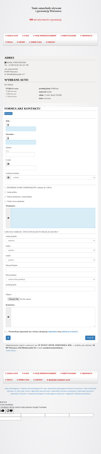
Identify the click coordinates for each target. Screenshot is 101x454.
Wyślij (90, 338)
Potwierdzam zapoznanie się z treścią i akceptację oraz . (41, 332)
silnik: (41, 95)
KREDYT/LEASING (68, 36)
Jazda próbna (10, 192)
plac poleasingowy (12, 388)
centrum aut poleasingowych (31, 388)
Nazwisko (10, 134)
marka (8, 246)
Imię (8, 121)
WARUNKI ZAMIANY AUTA (58, 380)
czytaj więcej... (11, 350)
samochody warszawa (18, 394)
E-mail (8, 160)
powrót (8, 113)
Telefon (8, 148)
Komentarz (10, 305)
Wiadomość (11, 206)
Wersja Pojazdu (11, 265)
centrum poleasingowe (36, 394)
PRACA (9, 42)
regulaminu (52, 332)
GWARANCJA (86, 36)
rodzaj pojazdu (11, 236)
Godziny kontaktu (12, 173)
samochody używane (85, 391)
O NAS (25, 36)
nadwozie (42, 92)
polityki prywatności (69, 332)
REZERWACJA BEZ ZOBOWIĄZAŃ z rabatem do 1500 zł (28, 188)
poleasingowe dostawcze (55, 394)
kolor (41, 98)
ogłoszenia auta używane (40, 391)
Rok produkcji (11, 275)
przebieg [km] (11, 285)
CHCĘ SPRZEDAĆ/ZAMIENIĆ (44, 36)
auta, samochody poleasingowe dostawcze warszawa (63, 388)
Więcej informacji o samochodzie (18, 197)
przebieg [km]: (45, 89)
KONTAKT (50, 42)
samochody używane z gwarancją (63, 391)
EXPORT (21, 42)
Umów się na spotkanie (14, 201)
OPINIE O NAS (35, 42)
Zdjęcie (8, 294)
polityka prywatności (83, 394)
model (8, 256)
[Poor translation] (9, 411)
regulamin (70, 394)
